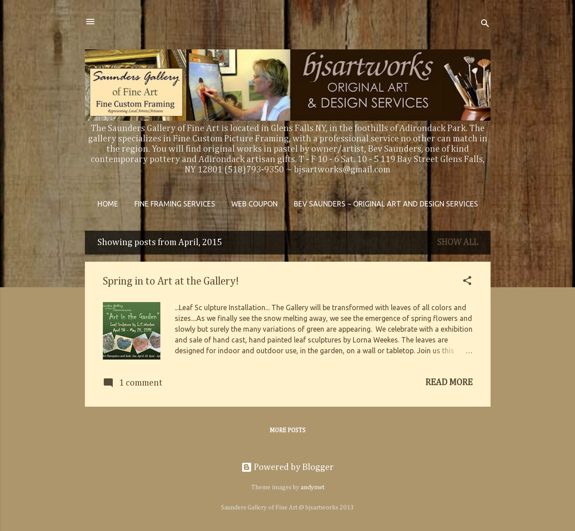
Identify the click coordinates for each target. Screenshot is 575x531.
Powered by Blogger (287, 467)
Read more (449, 382)
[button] (467, 282)
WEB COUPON (254, 204)
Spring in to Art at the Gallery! (171, 281)
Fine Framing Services (174, 204)
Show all (457, 242)
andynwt (312, 487)
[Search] (485, 24)
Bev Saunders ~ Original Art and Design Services (386, 204)
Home (107, 204)
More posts (287, 430)
